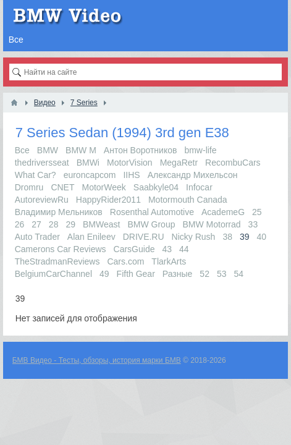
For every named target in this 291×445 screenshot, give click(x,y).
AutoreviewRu (42, 200)
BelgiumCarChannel (53, 274)
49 (104, 274)
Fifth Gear (136, 274)
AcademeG (223, 212)
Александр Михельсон (193, 175)
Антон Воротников (140, 150)
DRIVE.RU (143, 237)
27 (36, 224)
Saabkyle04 (156, 187)
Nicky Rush (194, 237)
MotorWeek (104, 187)
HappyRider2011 (108, 200)
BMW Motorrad (211, 224)
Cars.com (125, 261)
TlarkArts (168, 261)
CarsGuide (134, 249)
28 (54, 224)
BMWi (88, 162)
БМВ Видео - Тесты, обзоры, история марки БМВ (96, 360)
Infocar (199, 187)
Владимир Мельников (59, 212)
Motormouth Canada (187, 200)
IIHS (131, 175)
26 (20, 224)
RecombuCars (232, 162)
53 (222, 274)
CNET (62, 187)
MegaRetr (179, 162)
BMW (47, 150)
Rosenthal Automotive (152, 212)
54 (239, 274)
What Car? (35, 175)
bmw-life (200, 150)
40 (262, 237)
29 (70, 224)
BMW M (80, 150)
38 (227, 237)
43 (167, 249)
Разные (177, 274)
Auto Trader (37, 237)
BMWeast (101, 224)
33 (253, 224)
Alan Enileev (91, 237)
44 (184, 249)
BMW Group (151, 224)
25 (257, 212)
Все (22, 150)
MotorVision (130, 162)
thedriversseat (42, 162)
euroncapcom (90, 175)
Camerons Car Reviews (60, 249)
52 (204, 274)
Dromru (29, 187)
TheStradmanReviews (57, 261)
